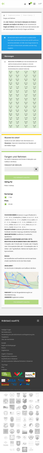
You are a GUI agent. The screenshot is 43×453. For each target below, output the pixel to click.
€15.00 (10, 204)
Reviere (4, 348)
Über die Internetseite (8, 339)
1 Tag (10, 197)
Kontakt (4, 343)
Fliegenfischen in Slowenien (9, 356)
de (39, 4)
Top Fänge (5, 365)
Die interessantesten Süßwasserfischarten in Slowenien (17, 361)
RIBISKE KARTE (10, 321)
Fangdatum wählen (13, 165)
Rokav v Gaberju (28, 15)
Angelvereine (5, 350)
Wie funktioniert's (6, 332)
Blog (3, 367)
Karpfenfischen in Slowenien (9, 359)
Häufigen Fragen (6, 330)
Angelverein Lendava (14, 15)
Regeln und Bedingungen (9, 345)
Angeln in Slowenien (7, 354)
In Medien (4, 369)
